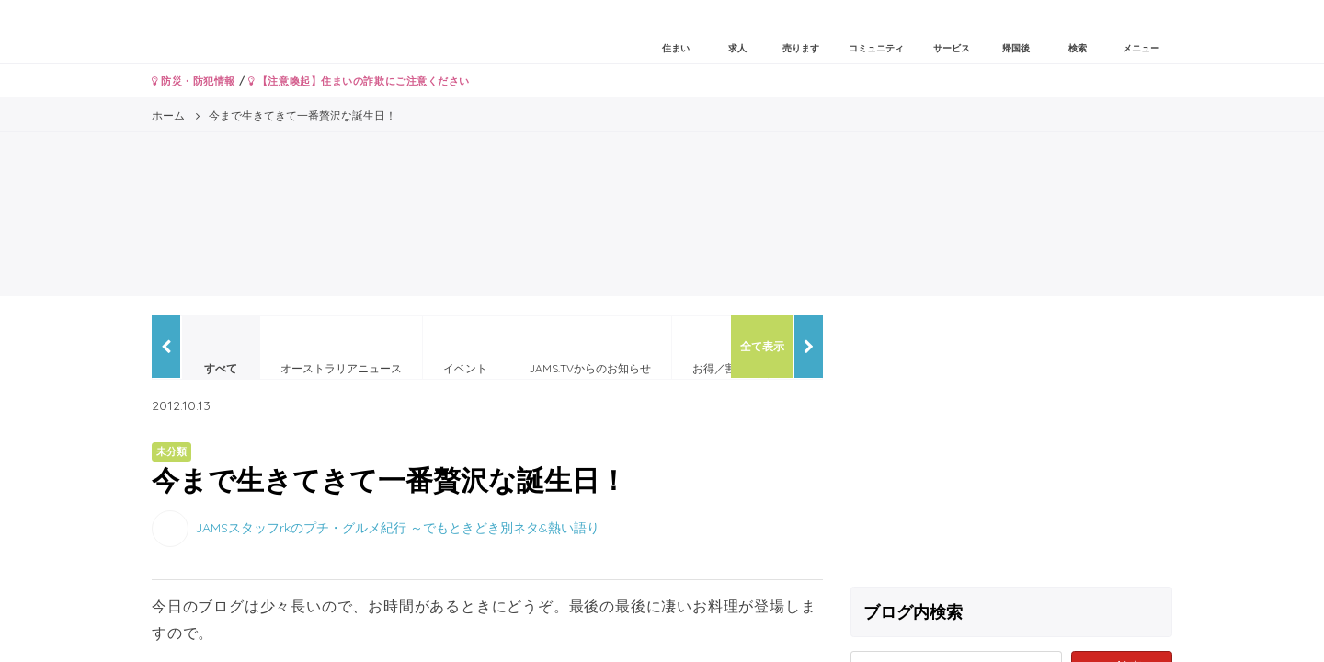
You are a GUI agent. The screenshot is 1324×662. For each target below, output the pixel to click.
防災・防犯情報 (193, 80)
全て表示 (762, 346)
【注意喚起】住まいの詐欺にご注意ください (359, 80)
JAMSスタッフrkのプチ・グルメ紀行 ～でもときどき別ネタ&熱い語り (397, 527)
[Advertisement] (1011, 444)
